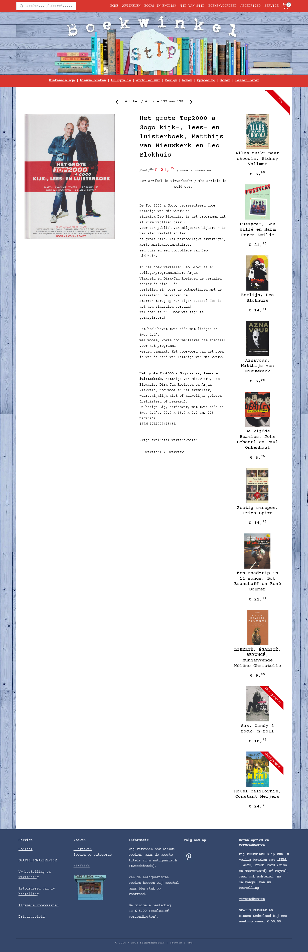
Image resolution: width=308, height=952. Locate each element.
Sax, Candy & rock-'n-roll (257, 728)
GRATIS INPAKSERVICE (38, 861)
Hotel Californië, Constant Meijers (257, 794)
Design (171, 81)
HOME (114, 6)
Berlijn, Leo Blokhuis (257, 298)
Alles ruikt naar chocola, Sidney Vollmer (257, 159)
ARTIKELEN (131, 6)
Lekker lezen (247, 81)
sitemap (176, 942)
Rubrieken (83, 849)
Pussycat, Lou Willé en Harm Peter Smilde (257, 230)
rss (190, 942)
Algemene (28, 906)
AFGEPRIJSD (250, 6)
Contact (26, 849)
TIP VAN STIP (192, 6)
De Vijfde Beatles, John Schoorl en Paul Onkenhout (257, 439)
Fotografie (121, 81)
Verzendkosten (252, 899)
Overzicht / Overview (163, 452)
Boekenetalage (62, 81)
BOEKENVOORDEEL (222, 6)
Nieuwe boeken (93, 81)
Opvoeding (206, 81)
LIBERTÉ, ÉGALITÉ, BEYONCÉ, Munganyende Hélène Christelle (257, 657)
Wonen (187, 81)
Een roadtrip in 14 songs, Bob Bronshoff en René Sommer (257, 581)
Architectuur (148, 81)
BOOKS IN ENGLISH (160, 6)
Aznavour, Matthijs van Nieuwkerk (257, 366)
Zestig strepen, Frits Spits (257, 510)
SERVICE (271, 6)
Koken (225, 81)
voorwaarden (48, 906)
